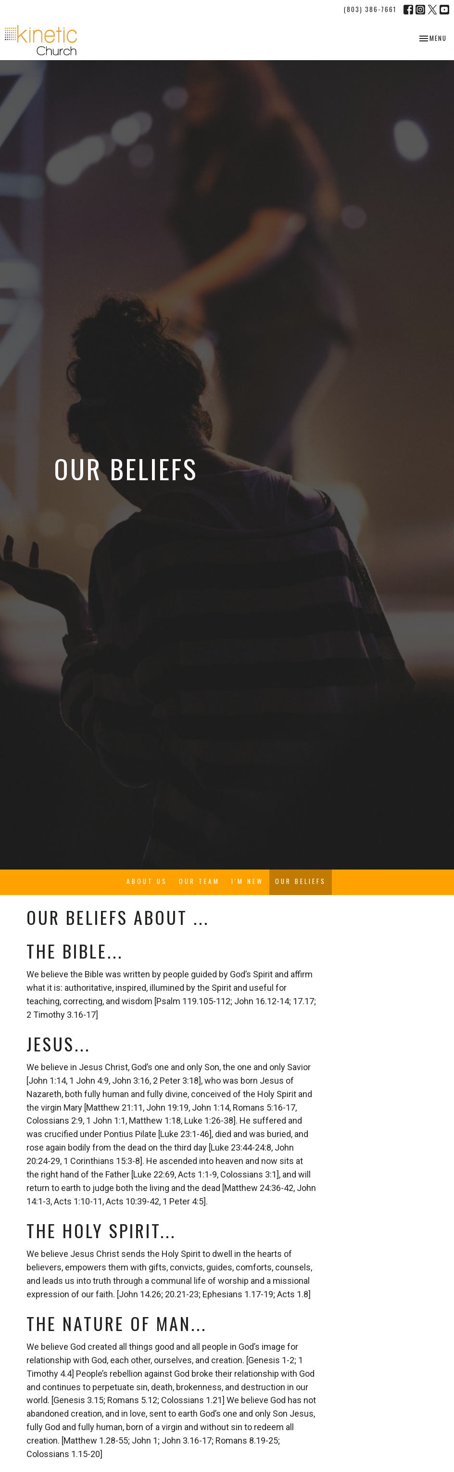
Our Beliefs (300, 881)
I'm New (247, 881)
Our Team (199, 881)
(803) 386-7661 (370, 9)
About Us (146, 881)
